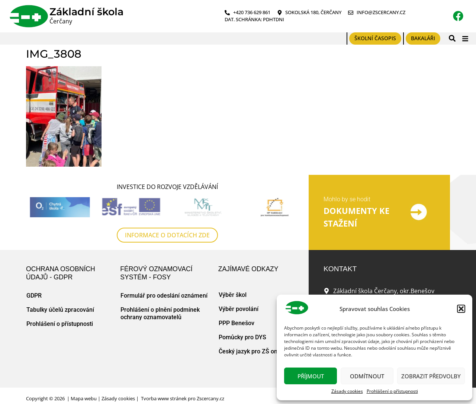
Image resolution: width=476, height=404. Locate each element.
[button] (461, 308)
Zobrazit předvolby (431, 376)
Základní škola (86, 12)
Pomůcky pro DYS (242, 337)
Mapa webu (84, 398)
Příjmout (311, 376)
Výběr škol (233, 294)
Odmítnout (367, 376)
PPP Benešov (236, 323)
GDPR (34, 295)
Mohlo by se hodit (347, 199)
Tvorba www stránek (164, 398)
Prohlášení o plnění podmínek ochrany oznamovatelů (160, 313)
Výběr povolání (238, 308)
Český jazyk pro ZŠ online (253, 351)
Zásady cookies (347, 391)
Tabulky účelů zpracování (60, 309)
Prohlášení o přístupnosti (392, 391)
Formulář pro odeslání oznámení (164, 295)
